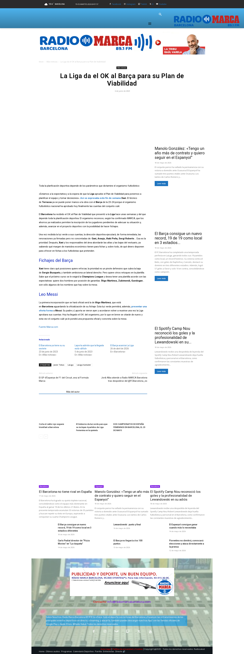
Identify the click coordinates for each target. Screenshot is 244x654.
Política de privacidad (122, 649)
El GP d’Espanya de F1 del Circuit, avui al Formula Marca (64, 379)
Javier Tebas (58, 365)
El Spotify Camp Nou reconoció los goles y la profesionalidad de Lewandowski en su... (175, 335)
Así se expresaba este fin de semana (100, 198)
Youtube (162, 4)
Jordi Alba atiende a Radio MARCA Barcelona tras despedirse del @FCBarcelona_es (124, 379)
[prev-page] (41, 436)
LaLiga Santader (84, 365)
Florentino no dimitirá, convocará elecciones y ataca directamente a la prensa (186, 543)
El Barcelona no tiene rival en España (65, 492)
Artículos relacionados (52, 392)
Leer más (161, 183)
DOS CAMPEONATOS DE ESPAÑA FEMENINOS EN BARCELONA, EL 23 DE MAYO (129, 427)
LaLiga (70, 365)
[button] (160, 14)
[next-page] (46, 436)
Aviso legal (106, 649)
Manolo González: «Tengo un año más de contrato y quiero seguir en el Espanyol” (180, 153)
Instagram (131, 4)
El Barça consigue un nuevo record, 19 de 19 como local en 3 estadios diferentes (74, 527)
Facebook (116, 4)
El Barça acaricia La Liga (122, 345)
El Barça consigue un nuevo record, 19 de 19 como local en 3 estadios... (178, 238)
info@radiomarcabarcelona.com (129, 602)
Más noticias (52, 61)
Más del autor (73, 392)
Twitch (144, 4)
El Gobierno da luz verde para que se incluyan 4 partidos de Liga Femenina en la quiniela (92, 427)
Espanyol (99, 486)
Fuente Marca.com (48, 327)
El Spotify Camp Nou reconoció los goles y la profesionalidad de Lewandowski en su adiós (175, 495)
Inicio (41, 61)
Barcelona (44, 486)
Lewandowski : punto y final (127, 524)
